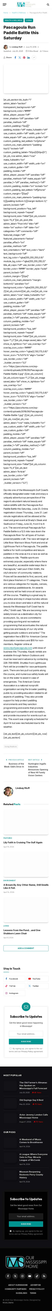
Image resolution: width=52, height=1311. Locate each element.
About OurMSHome (18, 1285)
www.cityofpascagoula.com (17, 648)
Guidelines (21, 1293)
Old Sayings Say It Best (31, 1100)
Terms (33, 1293)
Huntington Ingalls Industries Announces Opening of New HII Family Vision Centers (38, 770)
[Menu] (4, 4)
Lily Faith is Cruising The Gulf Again (22, 842)
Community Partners (15, 1289)
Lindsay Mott (17, 47)
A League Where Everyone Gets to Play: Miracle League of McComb (33, 1157)
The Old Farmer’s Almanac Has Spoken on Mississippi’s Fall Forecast (33, 1085)
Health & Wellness (13, 20)
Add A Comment (26, 948)
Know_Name (8, 1302)
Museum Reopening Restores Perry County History (31, 1174)
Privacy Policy (27, 1051)
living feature (11, 746)
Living (29, 20)
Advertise (36, 1285)
